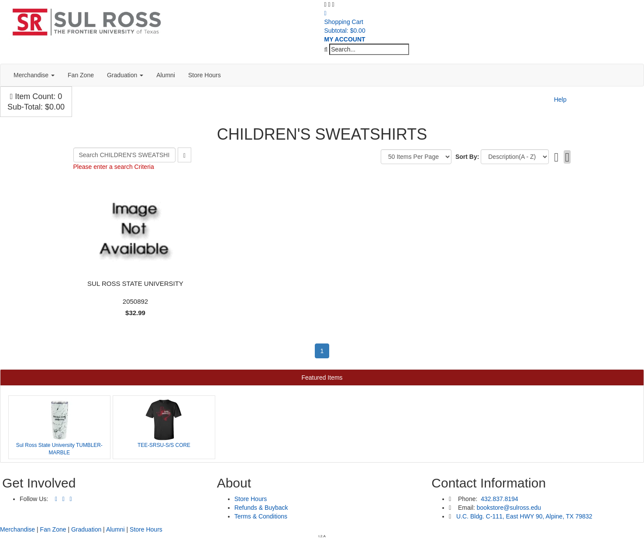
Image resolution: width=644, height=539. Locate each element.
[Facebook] (56, 499)
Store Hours (204, 75)
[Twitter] (63, 499)
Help (560, 99)
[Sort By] (515, 156)
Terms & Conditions (260, 516)
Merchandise (34, 75)
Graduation (125, 75)
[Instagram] (71, 499)
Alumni (165, 75)
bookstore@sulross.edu (509, 507)
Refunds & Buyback (261, 507)
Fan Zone (81, 75)
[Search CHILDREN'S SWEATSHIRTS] (124, 155)
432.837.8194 (498, 498)
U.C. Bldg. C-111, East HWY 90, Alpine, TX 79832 (524, 516)
